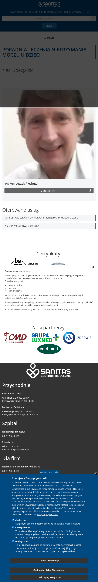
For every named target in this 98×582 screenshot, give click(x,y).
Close (96, 474)
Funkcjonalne (22, 527)
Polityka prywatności (47, 514)
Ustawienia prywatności (49, 472)
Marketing (20, 520)
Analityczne (21, 541)
